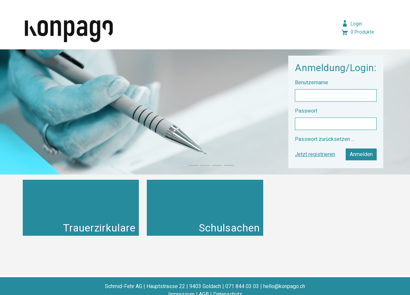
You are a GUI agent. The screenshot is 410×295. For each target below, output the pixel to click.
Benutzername (312, 82)
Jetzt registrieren (315, 154)
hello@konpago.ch (284, 286)
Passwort (307, 111)
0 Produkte (362, 32)
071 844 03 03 (242, 286)
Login (356, 24)
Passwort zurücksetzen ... (324, 139)
